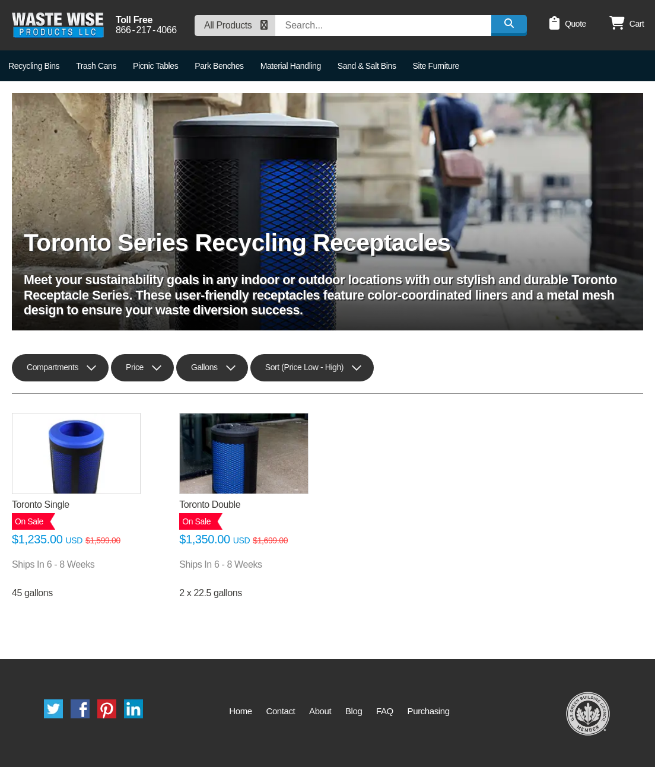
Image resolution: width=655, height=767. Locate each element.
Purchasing (429, 711)
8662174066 (146, 30)
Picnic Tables (155, 66)
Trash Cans (96, 66)
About (320, 711)
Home (240, 711)
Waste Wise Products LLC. (58, 25)
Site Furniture (436, 66)
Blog (353, 711)
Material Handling (290, 66)
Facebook (80, 708)
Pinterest (106, 708)
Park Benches (219, 66)
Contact (280, 711)
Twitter (53, 708)
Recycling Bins (33, 66)
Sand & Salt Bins (367, 66)
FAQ (384, 711)
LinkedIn (133, 708)
